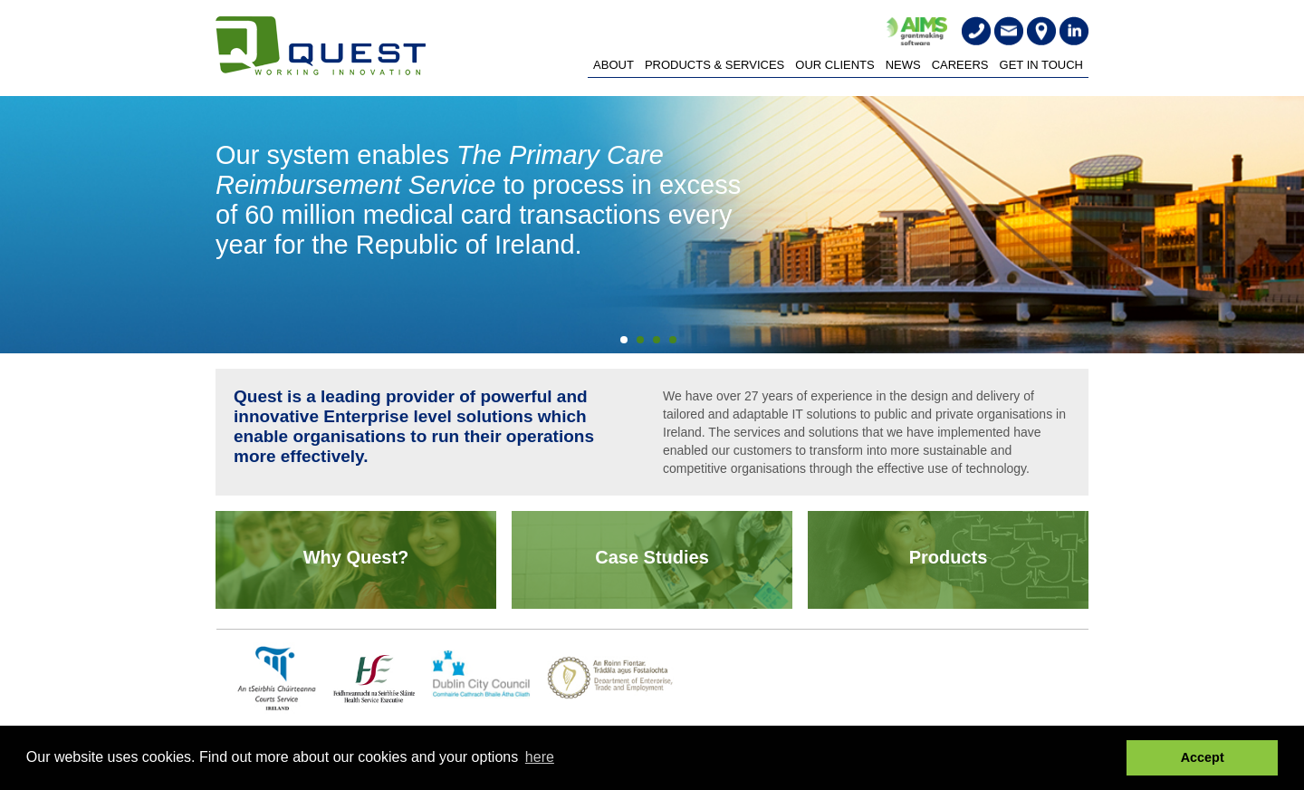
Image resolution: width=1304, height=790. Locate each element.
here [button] (539, 757)
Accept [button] (1202, 757)
